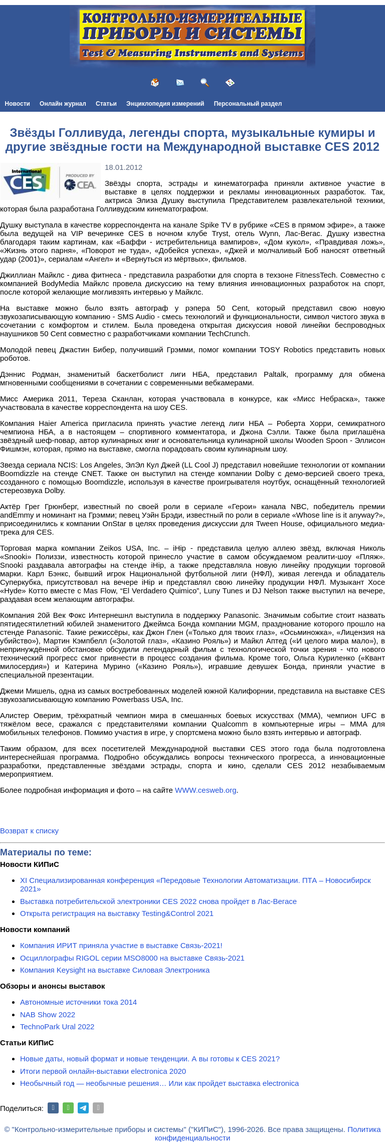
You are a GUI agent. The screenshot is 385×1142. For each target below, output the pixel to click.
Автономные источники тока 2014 (78, 1002)
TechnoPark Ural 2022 (57, 1026)
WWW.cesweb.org (206, 790)
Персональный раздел (248, 103)
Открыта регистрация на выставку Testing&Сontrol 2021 (117, 913)
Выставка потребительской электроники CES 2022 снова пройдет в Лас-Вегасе (158, 901)
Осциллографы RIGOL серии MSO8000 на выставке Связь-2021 (132, 958)
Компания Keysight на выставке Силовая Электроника (115, 970)
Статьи (106, 103)
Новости (17, 103)
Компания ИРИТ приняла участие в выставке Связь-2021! (121, 945)
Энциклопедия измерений (165, 103)
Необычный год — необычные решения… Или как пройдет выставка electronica (159, 1083)
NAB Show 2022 (47, 1014)
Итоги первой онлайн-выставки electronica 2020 (103, 1071)
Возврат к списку (29, 830)
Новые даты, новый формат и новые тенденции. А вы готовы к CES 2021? (150, 1058)
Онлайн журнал (63, 103)
